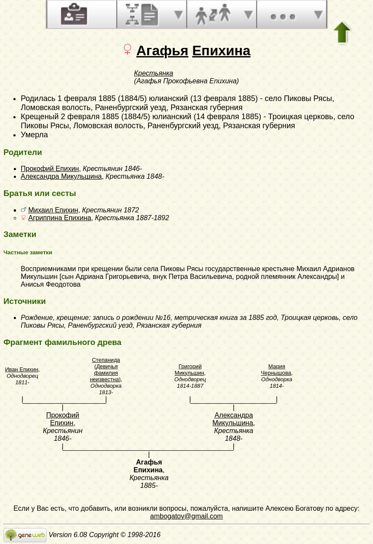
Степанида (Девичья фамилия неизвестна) (105, 370)
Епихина (221, 50)
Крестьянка (154, 73)
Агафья (162, 50)
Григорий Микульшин (189, 369)
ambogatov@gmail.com (186, 516)
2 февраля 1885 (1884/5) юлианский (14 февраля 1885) (161, 116)
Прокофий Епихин (50, 168)
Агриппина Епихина (59, 217)
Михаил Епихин (53, 210)
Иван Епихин (21, 369)
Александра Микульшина (61, 176)
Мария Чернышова (276, 369)
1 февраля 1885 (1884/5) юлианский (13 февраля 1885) (157, 98)
